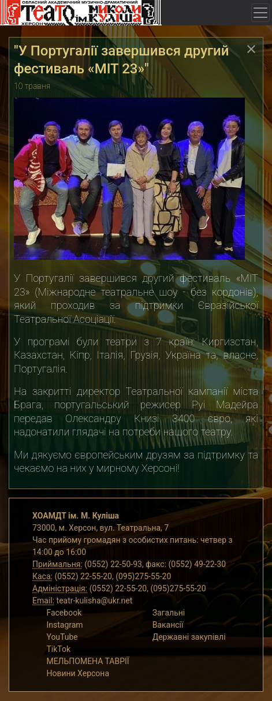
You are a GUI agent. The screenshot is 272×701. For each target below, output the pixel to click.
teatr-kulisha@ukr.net (95, 600)
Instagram (64, 624)
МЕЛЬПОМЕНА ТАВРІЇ (87, 661)
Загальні (168, 612)
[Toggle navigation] (260, 12)
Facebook (63, 612)
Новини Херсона (77, 673)
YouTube (61, 637)
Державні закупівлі (189, 637)
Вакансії (168, 624)
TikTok (58, 649)
